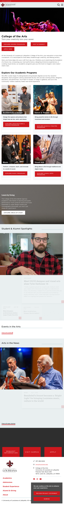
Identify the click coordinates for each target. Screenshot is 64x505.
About (5, 495)
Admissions (7, 483)
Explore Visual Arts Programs (45, 174)
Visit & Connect (39, 44)
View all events (7, 332)
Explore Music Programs (15, 173)
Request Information (11, 452)
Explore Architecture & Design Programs (15, 124)
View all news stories (8, 423)
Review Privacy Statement (46, 493)
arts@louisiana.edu (42, 465)
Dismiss (47, 499)
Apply (53, 452)
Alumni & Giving (9, 491)
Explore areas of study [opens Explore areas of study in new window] (13, 212)
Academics (7, 479)
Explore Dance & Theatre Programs (47, 126)
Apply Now (8, 49)
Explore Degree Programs (14, 44)
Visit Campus (32, 452)
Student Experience (11, 487)
